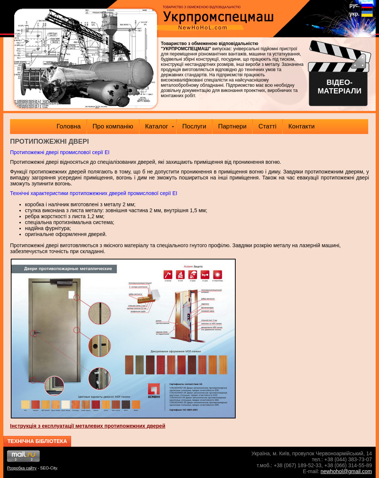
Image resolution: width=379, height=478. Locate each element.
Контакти (302, 126)
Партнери (232, 126)
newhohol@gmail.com (346, 471)
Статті (267, 126)
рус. (355, 5)
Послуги (194, 126)
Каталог (159, 126)
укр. (355, 14)
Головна (69, 126)
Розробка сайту (21, 468)
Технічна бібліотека (37, 441)
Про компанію (113, 126)
